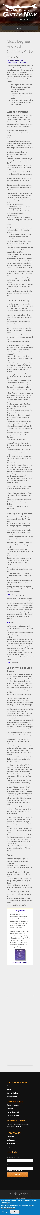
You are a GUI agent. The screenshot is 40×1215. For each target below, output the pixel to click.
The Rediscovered (13, 1112)
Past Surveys (11, 1144)
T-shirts (9, 1147)
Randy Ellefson (20, 911)
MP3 (8, 595)
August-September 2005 (15, 60)
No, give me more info (8, 1211)
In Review (10, 1108)
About (9, 1089)
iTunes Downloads (13, 1105)
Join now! (17, 1126)
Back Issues (11, 1140)
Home (9, 1086)
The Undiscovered (13, 1116)
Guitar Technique (12, 62)
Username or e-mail (14, 1157)
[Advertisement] (20, 983)
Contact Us (10, 1136)
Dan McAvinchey (12, 1093)
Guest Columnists (23, 62)
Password (10, 1165)
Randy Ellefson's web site (20, 962)
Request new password (14, 1170)
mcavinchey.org (12, 1096)
